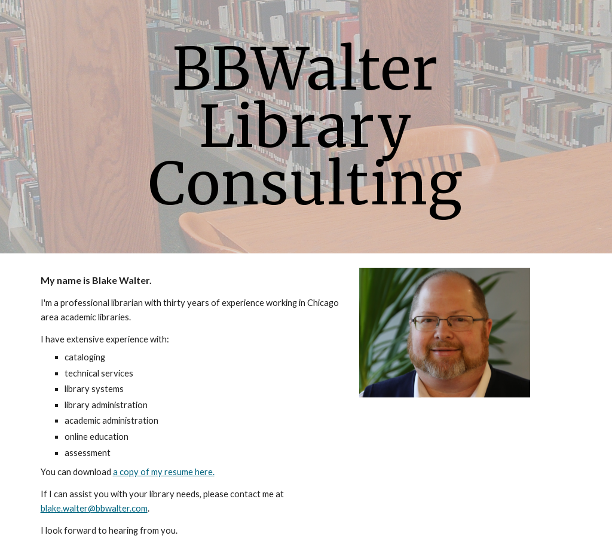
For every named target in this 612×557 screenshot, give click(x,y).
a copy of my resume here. (164, 472)
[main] (306, 127)
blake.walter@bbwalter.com (94, 508)
